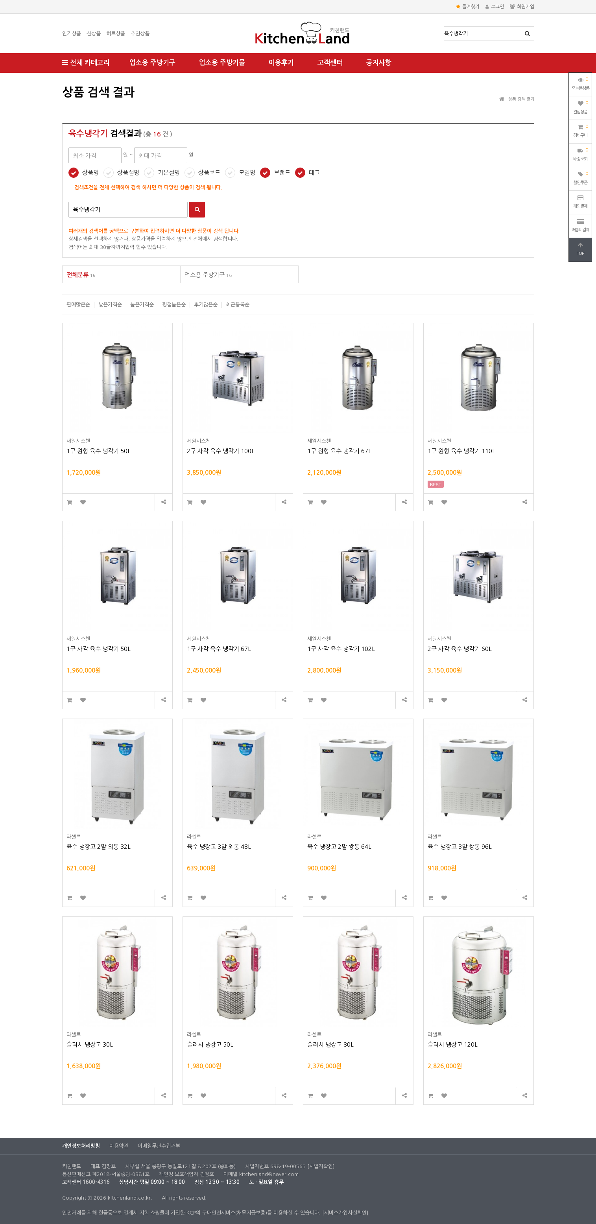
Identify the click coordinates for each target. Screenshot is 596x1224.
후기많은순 (206, 304)
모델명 (247, 172)
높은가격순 (142, 304)
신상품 (94, 33)
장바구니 (580, 130)
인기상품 (71, 33)
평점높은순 (174, 304)
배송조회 (580, 153)
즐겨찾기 (468, 6)
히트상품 (115, 33)
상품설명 (128, 172)
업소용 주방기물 (222, 62)
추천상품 (140, 33)
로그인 (494, 6)
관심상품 (580, 106)
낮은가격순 (110, 304)
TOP (580, 249)
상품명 (90, 172)
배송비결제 (580, 225)
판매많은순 (78, 304)
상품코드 (209, 172)
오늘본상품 (580, 83)
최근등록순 (237, 304)
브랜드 (282, 172)
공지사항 (378, 62)
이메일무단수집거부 (159, 1145)
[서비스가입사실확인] (345, 1212)
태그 (314, 172)
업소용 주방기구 (152, 62)
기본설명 (169, 172)
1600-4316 (96, 1182)
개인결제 (580, 201)
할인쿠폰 (580, 177)
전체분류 (81, 275)
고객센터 (330, 62)
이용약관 (118, 1145)
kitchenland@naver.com (269, 1174)
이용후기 (281, 62)
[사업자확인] (321, 1166)
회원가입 (522, 6)
